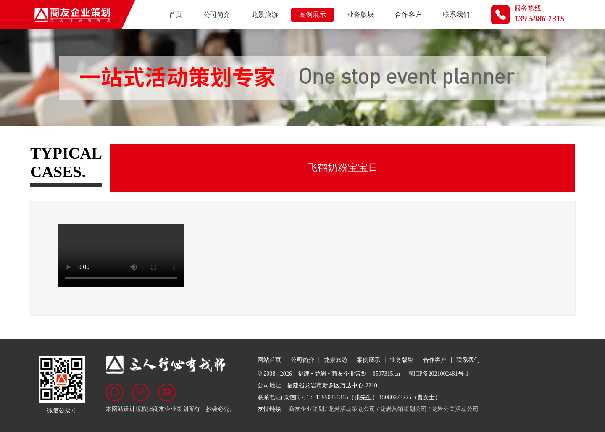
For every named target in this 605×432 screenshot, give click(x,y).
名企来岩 (330, 142)
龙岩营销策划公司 (403, 409)
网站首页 (269, 360)
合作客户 (408, 14)
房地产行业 (140, 142)
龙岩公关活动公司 (455, 409)
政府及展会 (88, 142)
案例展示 (312, 14)
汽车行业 (190, 142)
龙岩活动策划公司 (351, 409)
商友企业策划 (306, 409)
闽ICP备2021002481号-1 (438, 374)
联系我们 (456, 14)
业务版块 (360, 14)
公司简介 (216, 14)
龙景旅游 (264, 14)
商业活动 (237, 142)
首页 (175, 14)
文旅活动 (283, 142)
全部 (44, 142)
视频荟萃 (377, 142)
